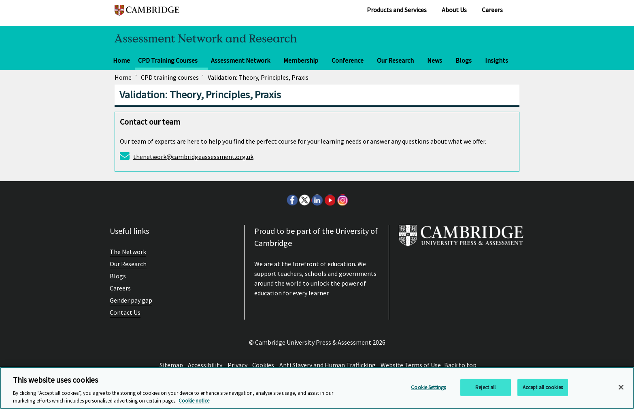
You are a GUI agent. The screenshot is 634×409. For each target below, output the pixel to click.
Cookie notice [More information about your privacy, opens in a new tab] (194, 400)
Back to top (460, 365)
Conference (348, 60)
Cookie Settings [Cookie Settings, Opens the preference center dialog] (428, 387)
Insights (496, 60)
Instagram (342, 200)
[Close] (621, 387)
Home (121, 60)
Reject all (485, 387)
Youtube (329, 200)
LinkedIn (317, 200)
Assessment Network (240, 60)
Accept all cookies (543, 387)
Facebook (292, 200)
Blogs (463, 60)
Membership (300, 60)
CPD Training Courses (168, 60)
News (434, 60)
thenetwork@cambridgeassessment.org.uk (193, 157)
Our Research (395, 60)
